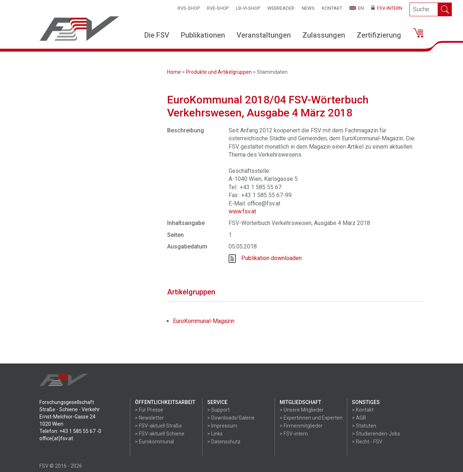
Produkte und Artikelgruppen (219, 72)
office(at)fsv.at (56, 438)
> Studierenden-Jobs (376, 434)
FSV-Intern (386, 8)
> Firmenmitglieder (301, 426)
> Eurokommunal (154, 442)
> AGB (359, 418)
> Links (215, 434)
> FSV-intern (294, 434)
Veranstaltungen (264, 35)
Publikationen (203, 35)
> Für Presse (149, 410)
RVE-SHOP (218, 8)
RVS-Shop (189, 8)
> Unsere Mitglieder (302, 410)
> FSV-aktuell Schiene (159, 434)
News (308, 8)
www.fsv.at (242, 211)
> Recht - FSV (367, 442)
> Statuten (364, 426)
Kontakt (332, 8)
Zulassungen (323, 35)
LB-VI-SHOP (248, 8)
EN (356, 8)
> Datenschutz (224, 442)
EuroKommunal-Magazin (203, 321)
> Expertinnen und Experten (311, 418)
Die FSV (156, 35)
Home (174, 72)
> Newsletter (149, 418)
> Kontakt (363, 410)
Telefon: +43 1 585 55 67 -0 (70, 431)
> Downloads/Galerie (231, 418)
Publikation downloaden (271, 258)
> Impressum (222, 426)
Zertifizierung (379, 35)
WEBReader (280, 8)
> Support (218, 410)
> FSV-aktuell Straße (158, 426)
